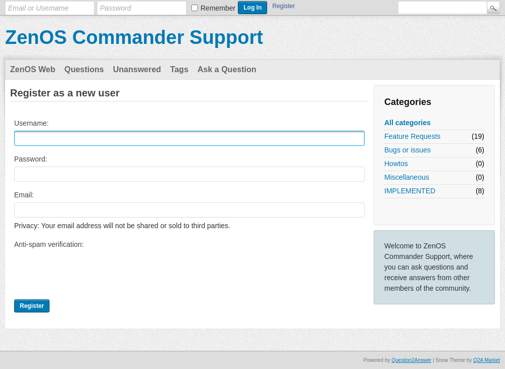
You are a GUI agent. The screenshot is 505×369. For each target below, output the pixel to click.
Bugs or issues (407, 150)
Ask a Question (226, 69)
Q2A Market (486, 360)
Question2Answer (411, 360)
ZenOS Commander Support (134, 37)
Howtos (396, 164)
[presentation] (91, 271)
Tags (179, 69)
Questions (84, 69)
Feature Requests (412, 136)
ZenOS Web (33, 69)
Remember (217, 8)
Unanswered (137, 69)
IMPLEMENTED (409, 191)
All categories (407, 123)
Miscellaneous (406, 177)
